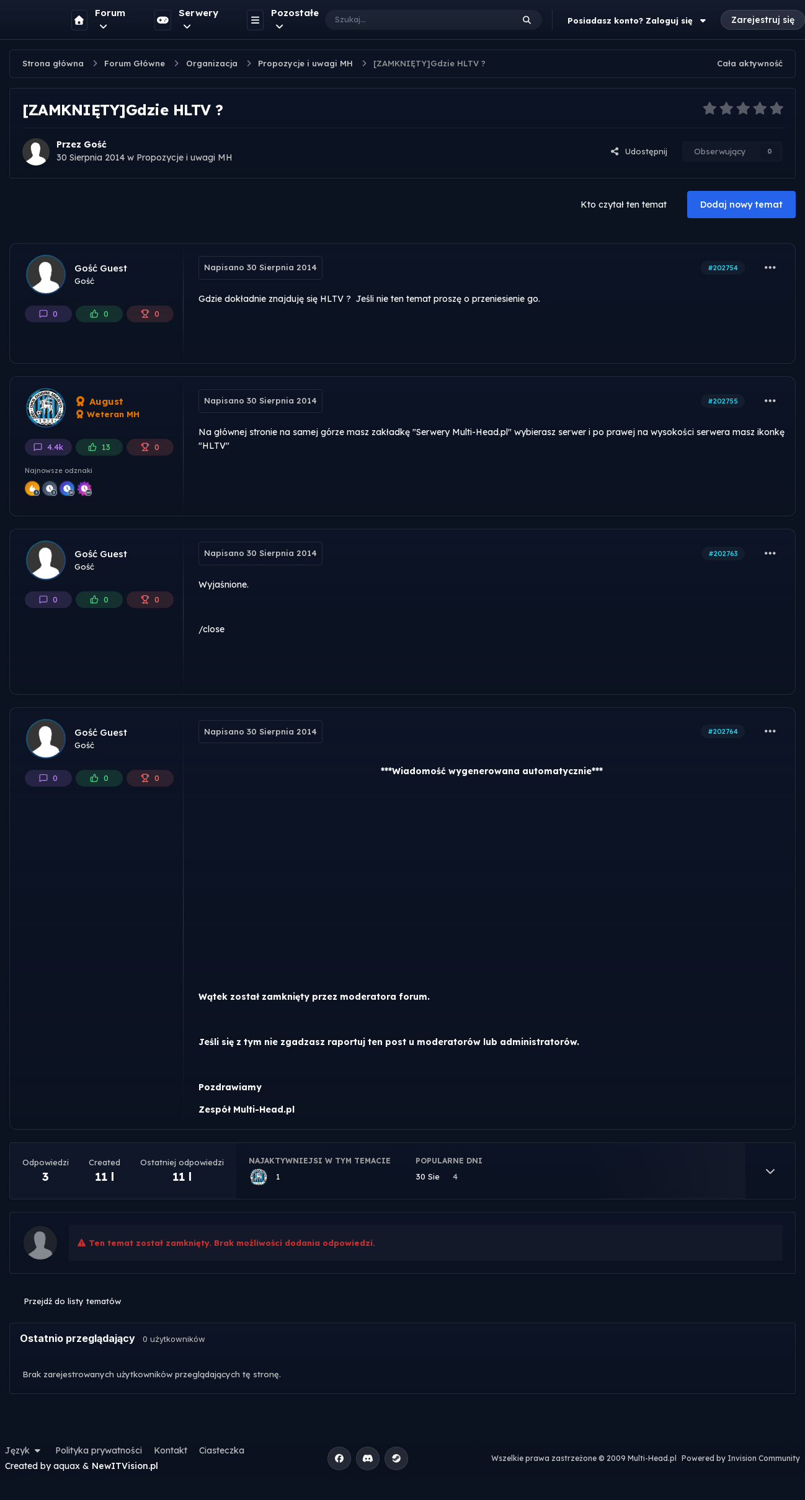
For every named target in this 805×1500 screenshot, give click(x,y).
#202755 (723, 401)
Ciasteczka (221, 1450)
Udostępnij (638, 151)
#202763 (723, 553)
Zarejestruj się (762, 19)
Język (24, 1450)
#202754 (723, 267)
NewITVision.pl (125, 1465)
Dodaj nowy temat (741, 204)
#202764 (723, 731)
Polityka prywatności (98, 1450)
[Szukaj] (406, 20)
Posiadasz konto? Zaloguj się (638, 20)
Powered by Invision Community (741, 1458)
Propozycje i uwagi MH (184, 157)
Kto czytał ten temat (623, 204)
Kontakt (170, 1450)
